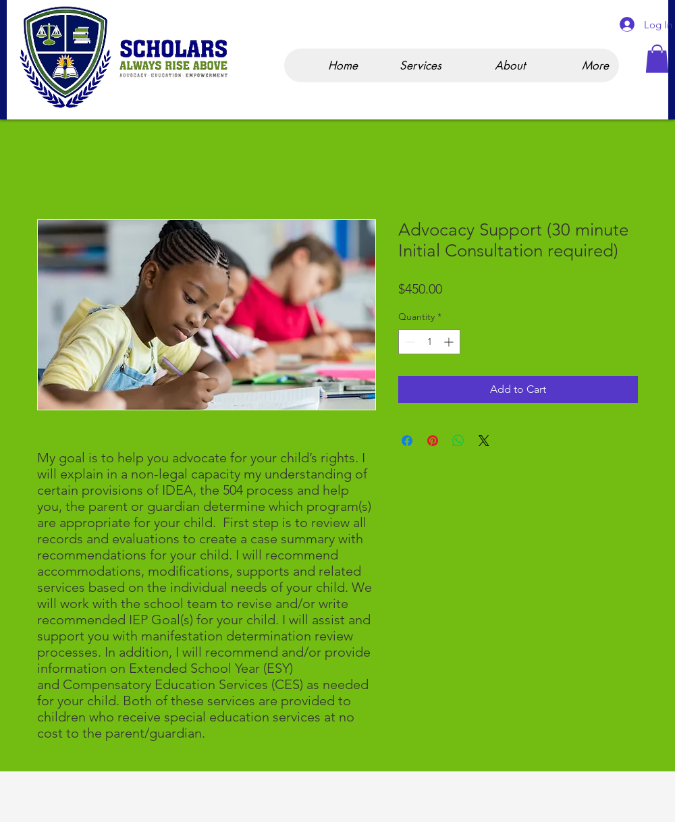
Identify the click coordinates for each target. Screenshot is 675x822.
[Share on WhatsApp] (458, 441)
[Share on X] (484, 441)
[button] (657, 59)
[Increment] (449, 342)
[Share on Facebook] (407, 441)
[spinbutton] (429, 342)
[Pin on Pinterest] (433, 441)
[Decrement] (408, 342)
